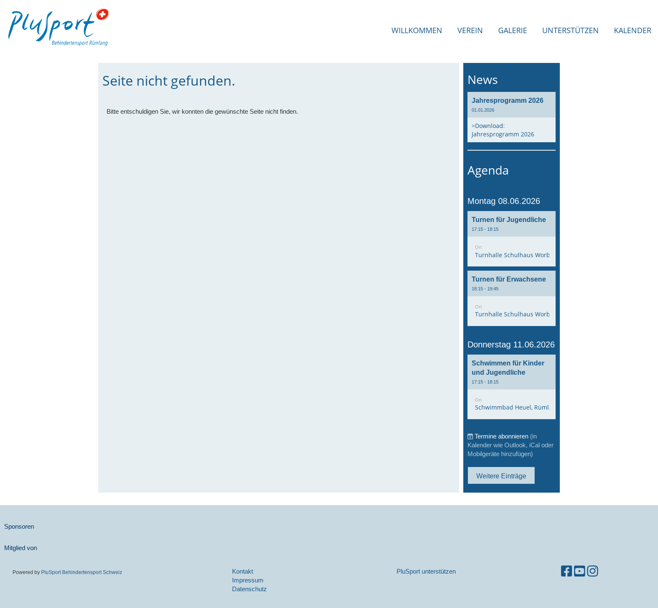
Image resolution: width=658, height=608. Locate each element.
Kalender (632, 30)
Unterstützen (570, 30)
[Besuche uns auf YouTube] (579, 571)
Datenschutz (249, 588)
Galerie (512, 30)
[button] (511, 238)
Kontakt (242, 571)
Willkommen (417, 30)
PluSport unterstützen (426, 571)
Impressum (248, 580)
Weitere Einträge (501, 476)
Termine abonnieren (501, 436)
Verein (470, 30)
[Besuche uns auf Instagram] (592, 571)
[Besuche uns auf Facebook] (566, 571)
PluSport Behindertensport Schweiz (81, 572)
